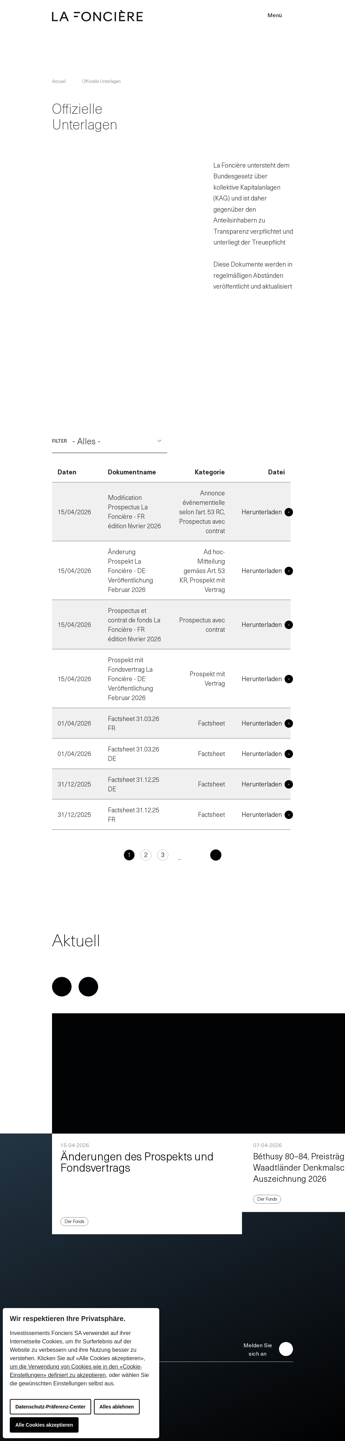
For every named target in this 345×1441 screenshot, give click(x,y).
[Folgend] (206, 842)
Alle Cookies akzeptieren (44, 1425)
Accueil (59, 81)
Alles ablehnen (117, 1407)
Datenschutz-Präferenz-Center (50, 1407)
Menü (279, 14)
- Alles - (117, 428)
